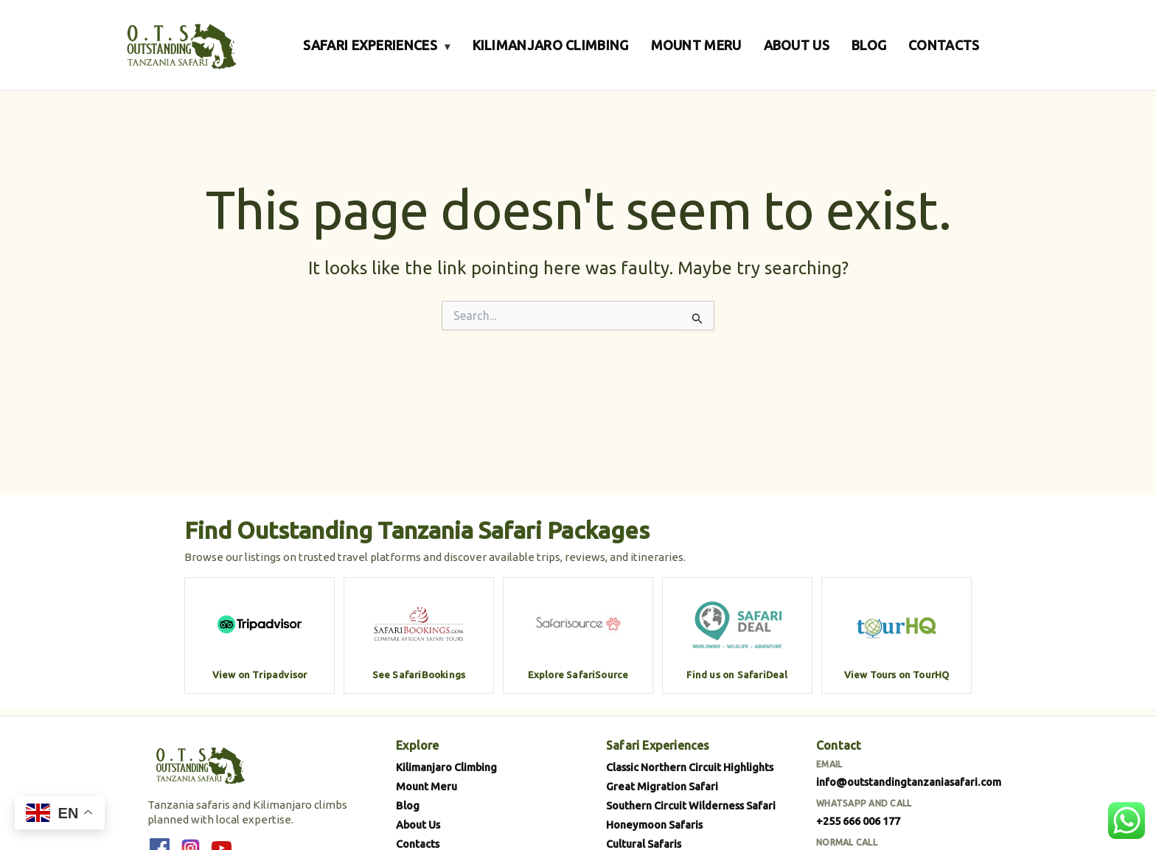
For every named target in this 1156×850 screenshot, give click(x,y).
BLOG (869, 45)
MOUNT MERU (696, 45)
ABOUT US (796, 45)
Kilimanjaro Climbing (446, 767)
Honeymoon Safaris (654, 824)
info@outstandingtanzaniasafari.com (908, 782)
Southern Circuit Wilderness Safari (691, 805)
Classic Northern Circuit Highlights (689, 767)
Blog (407, 805)
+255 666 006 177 (858, 821)
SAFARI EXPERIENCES (376, 45)
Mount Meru (426, 786)
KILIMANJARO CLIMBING (551, 45)
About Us (418, 824)
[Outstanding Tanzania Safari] (179, 45)
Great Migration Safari (662, 786)
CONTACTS (943, 45)
